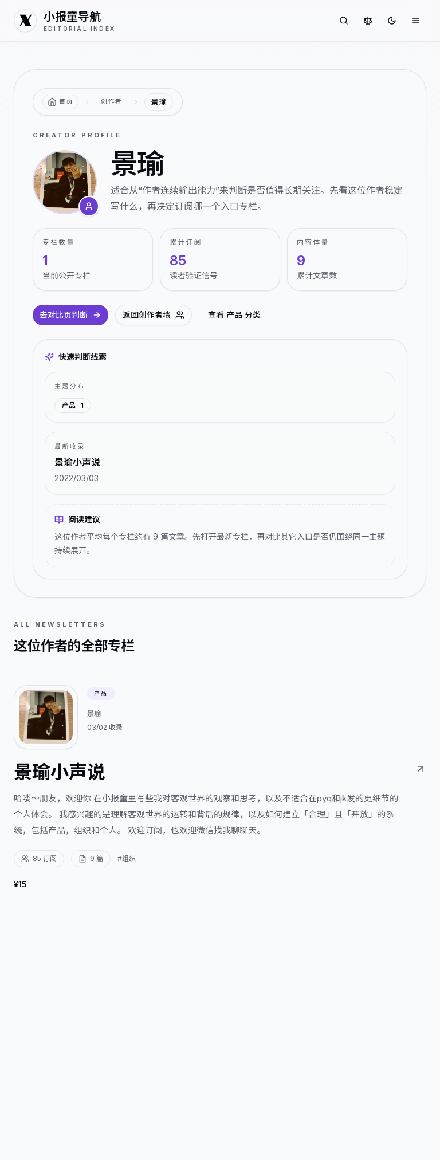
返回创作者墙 (153, 315)
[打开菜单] (416, 20)
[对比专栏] (368, 20)
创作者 (111, 101)
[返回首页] (60, 102)
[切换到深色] (392, 20)
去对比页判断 (70, 315)
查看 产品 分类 (234, 315)
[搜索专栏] (343, 20)
